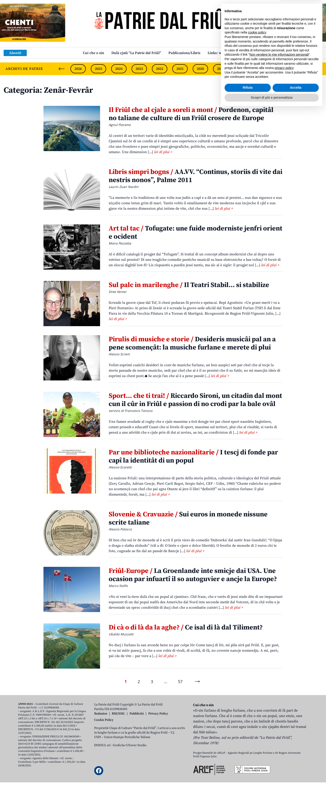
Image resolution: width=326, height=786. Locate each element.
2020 (200, 68)
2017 (261, 68)
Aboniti (15, 53)
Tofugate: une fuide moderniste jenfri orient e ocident (195, 232)
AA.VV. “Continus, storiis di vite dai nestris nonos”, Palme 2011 (195, 176)
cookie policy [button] (257, 708)
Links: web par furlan (225, 53)
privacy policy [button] (284, 744)
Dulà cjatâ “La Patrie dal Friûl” (136, 53)
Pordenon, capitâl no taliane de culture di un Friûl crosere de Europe (191, 114)
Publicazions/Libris (184, 53)
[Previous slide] (61, 68)
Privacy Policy (158, 714)
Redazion (100, 714)
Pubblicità (136, 714)
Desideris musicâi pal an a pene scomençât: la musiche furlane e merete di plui (192, 343)
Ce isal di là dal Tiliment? (186, 627)
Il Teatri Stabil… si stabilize (189, 285)
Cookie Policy (103, 720)
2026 (78, 68)
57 (180, 681)
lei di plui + (163, 152)
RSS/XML (118, 714)
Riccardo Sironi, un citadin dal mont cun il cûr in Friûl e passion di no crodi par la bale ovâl (195, 400)
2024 (118, 68)
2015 (302, 68)
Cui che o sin (93, 53)
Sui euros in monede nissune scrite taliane (188, 518)
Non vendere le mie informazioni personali (279, 731)
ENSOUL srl (102, 745)
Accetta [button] (296, 764)
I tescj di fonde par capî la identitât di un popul (193, 456)
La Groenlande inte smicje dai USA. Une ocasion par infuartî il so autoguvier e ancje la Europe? (193, 575)
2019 (220, 68)
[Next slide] (318, 68)
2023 (139, 68)
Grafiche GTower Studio (129, 745)
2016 (281, 68)
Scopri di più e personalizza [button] (271, 773)
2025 (98, 68)
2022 (159, 68)
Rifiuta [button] (248, 764)
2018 (241, 68)
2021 (180, 68)
